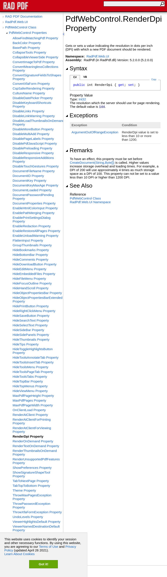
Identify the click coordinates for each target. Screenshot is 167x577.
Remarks (79, 150)
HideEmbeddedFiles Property (34, 274)
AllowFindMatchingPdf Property (35, 38)
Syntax (76, 68)
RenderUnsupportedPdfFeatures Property (36, 461)
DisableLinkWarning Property (34, 116)
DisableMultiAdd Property (31, 134)
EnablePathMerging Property (34, 213)
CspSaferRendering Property (34, 88)
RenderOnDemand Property (33, 441)
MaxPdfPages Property (29, 400)
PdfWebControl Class (20, 27)
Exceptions (81, 115)
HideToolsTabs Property (30, 376)
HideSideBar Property (28, 330)
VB (85, 76)
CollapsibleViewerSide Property (35, 57)
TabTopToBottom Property (31, 485)
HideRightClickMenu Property (34, 311)
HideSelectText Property (30, 325)
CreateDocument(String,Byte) (92, 162)
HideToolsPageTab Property (33, 372)
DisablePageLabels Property (33, 139)
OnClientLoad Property (29, 410)
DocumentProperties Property (34, 203)
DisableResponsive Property (33, 153)
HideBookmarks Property (31, 250)
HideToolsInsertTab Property (33, 362)
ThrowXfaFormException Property (37, 512)
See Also (78, 185)
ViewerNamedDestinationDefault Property (36, 528)
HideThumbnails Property (31, 339)
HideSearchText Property (31, 320)
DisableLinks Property (28, 111)
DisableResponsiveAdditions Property (33, 159)
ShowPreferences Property (32, 467)
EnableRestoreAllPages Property (36, 231)
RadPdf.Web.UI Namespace (90, 202)
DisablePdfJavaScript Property (35, 143)
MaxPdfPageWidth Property (33, 405)
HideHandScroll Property (30, 288)
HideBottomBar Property (30, 255)
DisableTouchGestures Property (36, 166)
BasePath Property (26, 47)
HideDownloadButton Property (35, 264)
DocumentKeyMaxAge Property (35, 185)
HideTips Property (26, 344)
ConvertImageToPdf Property (34, 62)
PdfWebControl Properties (28, 32)
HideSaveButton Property (31, 315)
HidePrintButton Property (31, 306)
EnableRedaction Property (32, 226)
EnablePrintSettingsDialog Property (31, 219)
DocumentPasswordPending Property (33, 196)
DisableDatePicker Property (33, 98)
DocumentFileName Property (34, 171)
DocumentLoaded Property (32, 190)
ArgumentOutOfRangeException (95, 132)
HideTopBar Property (28, 381)
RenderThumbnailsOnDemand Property (35, 452)
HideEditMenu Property (29, 269)
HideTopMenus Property (30, 386)
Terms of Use (48, 546)
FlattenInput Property (28, 240)
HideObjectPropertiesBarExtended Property (37, 299)
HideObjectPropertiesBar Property (37, 293)
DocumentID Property (28, 176)
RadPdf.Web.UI (16, 22)
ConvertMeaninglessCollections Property (35, 68)
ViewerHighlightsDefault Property (36, 521)
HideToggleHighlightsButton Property (33, 351)
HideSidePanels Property (31, 335)
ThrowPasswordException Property (31, 505)
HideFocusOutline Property (32, 283)
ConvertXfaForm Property (31, 83)
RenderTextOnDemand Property (36, 446)
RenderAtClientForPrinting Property (32, 421)
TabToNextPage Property (31, 481)
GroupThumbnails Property (32, 245)
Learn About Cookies (19, 554)
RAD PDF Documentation (23, 16)
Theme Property (24, 490)
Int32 (82, 99)
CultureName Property (29, 93)
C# (75, 77)
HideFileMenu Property (29, 278)
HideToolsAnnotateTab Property (35, 357)
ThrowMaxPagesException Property (32, 497)
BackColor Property (27, 43)
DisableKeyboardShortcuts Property (32, 104)
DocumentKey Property (29, 180)
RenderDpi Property (28, 436)
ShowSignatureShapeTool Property (31, 474)
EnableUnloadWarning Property (35, 235)
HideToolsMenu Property (30, 367)
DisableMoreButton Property (33, 129)
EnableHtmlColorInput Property (35, 208)
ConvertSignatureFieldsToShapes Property (37, 77)
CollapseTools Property (29, 52)
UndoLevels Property (28, 517)
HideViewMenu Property (30, 391)
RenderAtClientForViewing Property (32, 429)
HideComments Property (30, 259)
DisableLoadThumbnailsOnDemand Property (38, 122)
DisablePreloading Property (32, 148)
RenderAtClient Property (30, 415)
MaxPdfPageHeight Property (33, 395)
